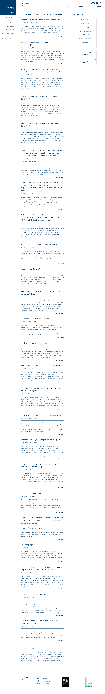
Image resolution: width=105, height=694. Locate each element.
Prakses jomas (79, 6)
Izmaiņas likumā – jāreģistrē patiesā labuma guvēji (41, 440)
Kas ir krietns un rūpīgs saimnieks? (34, 343)
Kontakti (98, 6)
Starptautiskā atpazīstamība (85, 38)
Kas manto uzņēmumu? (30, 269)
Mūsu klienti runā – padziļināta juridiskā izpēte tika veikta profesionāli (41, 293)
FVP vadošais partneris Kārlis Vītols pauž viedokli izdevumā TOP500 (40, 622)
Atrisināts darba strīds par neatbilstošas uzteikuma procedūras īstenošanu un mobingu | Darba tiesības (41, 71)
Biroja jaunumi (85, 23)
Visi (85, 46)
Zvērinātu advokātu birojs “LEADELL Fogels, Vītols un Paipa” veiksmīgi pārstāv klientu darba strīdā (42, 569)
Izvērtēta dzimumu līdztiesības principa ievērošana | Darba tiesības (41, 98)
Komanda (70, 6)
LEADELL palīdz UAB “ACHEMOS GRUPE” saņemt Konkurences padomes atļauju (41, 465)
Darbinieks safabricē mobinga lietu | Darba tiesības (41, 20)
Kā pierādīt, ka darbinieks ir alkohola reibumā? (39, 244)
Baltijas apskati (85, 19)
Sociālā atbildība (85, 34)
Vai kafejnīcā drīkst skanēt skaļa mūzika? (37, 319)
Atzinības (86, 6)
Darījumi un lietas (85, 27)
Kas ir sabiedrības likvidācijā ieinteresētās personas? (41, 415)
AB (94, 3)
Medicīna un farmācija (9, 36)
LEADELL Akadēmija (85, 31)
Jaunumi (64, 6)
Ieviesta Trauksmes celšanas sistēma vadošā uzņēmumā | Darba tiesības (38, 44)
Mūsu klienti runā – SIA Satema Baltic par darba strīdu (42, 366)
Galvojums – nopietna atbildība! (33, 594)
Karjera (93, 6)
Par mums (57, 6)
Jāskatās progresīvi (28, 545)
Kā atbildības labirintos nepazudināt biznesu (38, 646)
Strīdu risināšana (10, 29)
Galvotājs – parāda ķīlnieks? (32, 493)
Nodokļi (12, 46)
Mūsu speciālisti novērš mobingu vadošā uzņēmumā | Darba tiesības (42, 125)
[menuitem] (100, 3)
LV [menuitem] (97, 2)
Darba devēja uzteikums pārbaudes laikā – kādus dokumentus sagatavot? (40, 390)
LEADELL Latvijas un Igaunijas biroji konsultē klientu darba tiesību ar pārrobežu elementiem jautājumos (42, 519)
